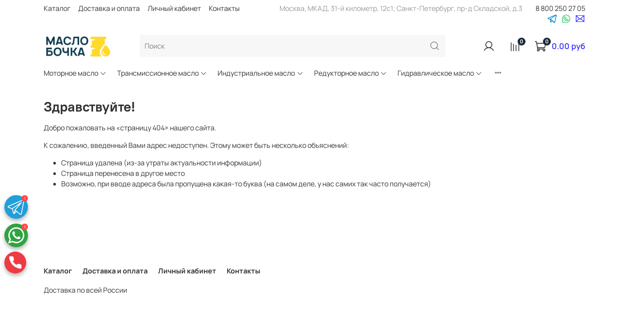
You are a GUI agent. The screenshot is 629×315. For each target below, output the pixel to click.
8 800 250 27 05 (560, 8)
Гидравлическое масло (439, 73)
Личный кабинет (174, 8)
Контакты (224, 8)
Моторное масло (75, 73)
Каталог (57, 8)
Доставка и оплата (109, 8)
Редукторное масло (350, 73)
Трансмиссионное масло (162, 73)
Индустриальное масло (260, 73)
